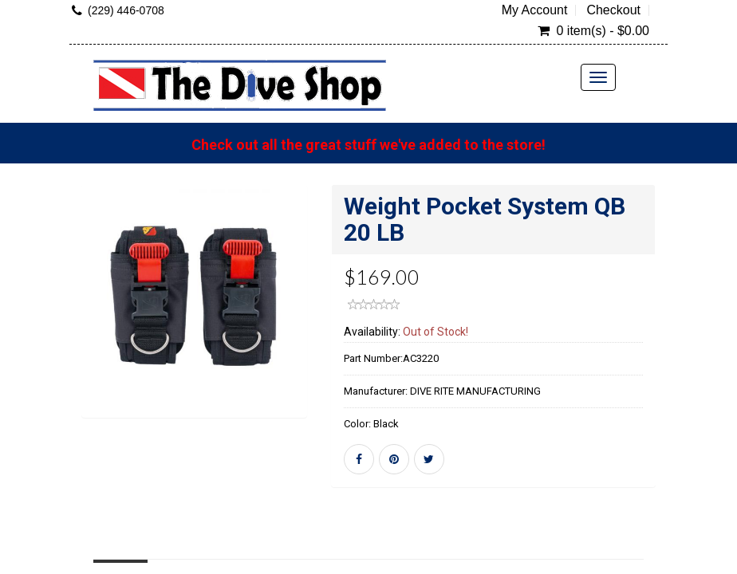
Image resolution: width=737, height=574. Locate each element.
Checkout (613, 10)
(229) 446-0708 (126, 10)
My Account (535, 10)
